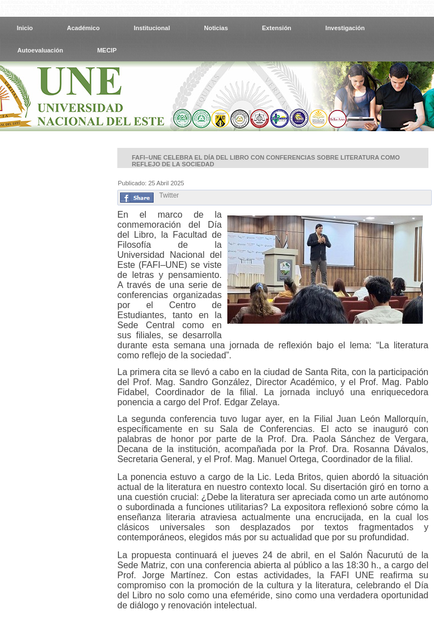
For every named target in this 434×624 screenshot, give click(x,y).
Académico (83, 28)
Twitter (169, 195)
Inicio (25, 28)
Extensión (277, 28)
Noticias (216, 28)
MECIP (107, 50)
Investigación (345, 28)
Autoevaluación (40, 50)
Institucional (151, 28)
